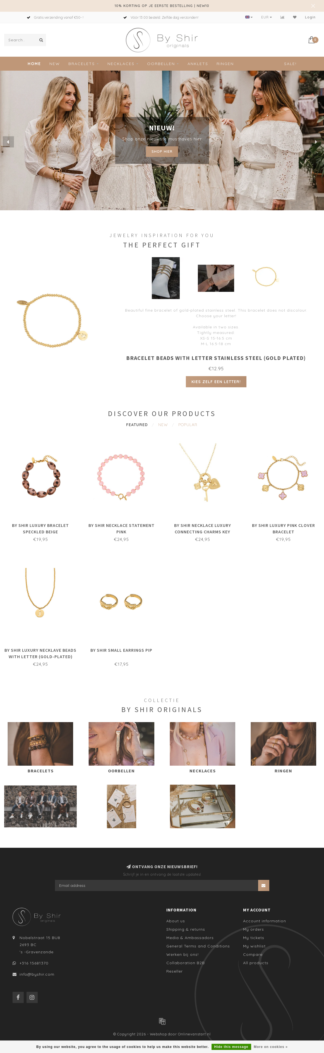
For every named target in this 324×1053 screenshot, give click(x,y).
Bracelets (81, 63)
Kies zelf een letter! (216, 381)
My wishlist (254, 946)
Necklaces (121, 63)
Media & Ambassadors (190, 937)
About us (175, 920)
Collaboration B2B (185, 962)
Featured (137, 424)
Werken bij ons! (182, 954)
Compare (253, 954)
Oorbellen (161, 63)
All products (255, 962)
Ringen (225, 63)
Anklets (198, 63)
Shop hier (162, 151)
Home (34, 63)
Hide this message (231, 1047)
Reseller (174, 971)
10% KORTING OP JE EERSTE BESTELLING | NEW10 (162, 5)
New (54, 63)
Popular (187, 424)
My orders (253, 929)
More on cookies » (271, 1047)
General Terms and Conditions (198, 946)
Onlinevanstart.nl (194, 1034)
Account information (264, 920)
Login (310, 17)
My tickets (253, 937)
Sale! (290, 63)
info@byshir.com (37, 974)
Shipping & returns (185, 929)
